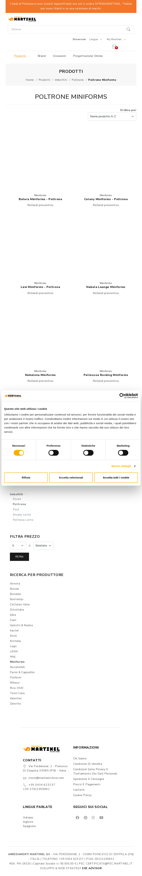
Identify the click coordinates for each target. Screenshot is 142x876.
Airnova (15, 583)
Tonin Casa (17, 693)
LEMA (14, 651)
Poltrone (19, 504)
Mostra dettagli (121, 466)
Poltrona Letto (23, 520)
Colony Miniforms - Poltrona (106, 199)
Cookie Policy (82, 795)
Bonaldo (15, 594)
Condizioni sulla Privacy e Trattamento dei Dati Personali (95, 771)
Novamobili (17, 667)
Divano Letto (22, 514)
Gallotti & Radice (21, 625)
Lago (13, 646)
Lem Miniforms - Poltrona (40, 287)
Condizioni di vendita (87, 764)
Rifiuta (26, 477)
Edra (13, 615)
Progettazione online (88, 56)
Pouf (16, 509)
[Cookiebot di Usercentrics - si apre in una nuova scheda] (122, 395)
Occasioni (59, 56)
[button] (40, 158)
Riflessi (15, 683)
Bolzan (14, 589)
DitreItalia (17, 609)
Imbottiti (18, 494)
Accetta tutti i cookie (116, 477)
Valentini (16, 698)
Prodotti (22, 56)
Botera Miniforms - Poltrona (40, 199)
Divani (17, 499)
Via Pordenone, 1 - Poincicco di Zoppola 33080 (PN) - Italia (45, 768)
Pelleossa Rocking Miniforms (106, 375)
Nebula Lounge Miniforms (105, 287)
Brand (42, 56)
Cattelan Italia (20, 604)
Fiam (13, 620)
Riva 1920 (16, 688)
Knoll (13, 636)
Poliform (15, 677)
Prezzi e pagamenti (86, 784)
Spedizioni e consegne (88, 779)
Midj (12, 656)
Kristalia (15, 641)
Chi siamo (79, 758)
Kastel (14, 630)
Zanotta (15, 703)
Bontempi (16, 599)
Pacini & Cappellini (22, 672)
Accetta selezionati (71, 477)
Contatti (79, 790)
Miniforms (40, 195)
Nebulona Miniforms (40, 375)
